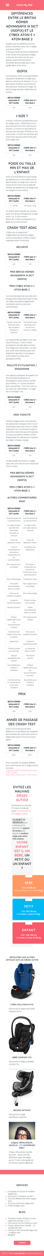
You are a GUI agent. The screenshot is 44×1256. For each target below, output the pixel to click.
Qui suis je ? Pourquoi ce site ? (21, 1196)
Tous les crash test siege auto (21, 1203)
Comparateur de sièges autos (21, 812)
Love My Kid (24, 5)
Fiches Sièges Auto (16, 1205)
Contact (22, 1242)
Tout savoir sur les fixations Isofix (22, 1223)
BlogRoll (11, 1235)
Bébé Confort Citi (22, 1057)
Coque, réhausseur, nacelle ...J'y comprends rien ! (22, 1145)
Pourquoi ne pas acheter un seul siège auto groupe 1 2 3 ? (22, 1219)
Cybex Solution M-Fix (21, 1004)
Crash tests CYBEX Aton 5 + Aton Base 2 (22, 775)
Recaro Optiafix (22, 1110)
